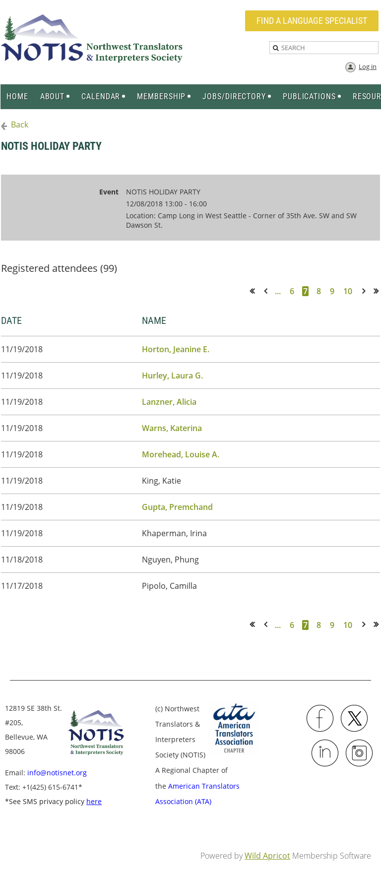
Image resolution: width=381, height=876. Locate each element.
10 (347, 291)
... (278, 291)
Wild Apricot (267, 855)
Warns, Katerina (172, 428)
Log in (368, 66)
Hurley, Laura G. (172, 375)
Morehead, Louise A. (180, 454)
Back (19, 124)
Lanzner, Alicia (169, 401)
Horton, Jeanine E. (175, 349)
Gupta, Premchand (177, 506)
